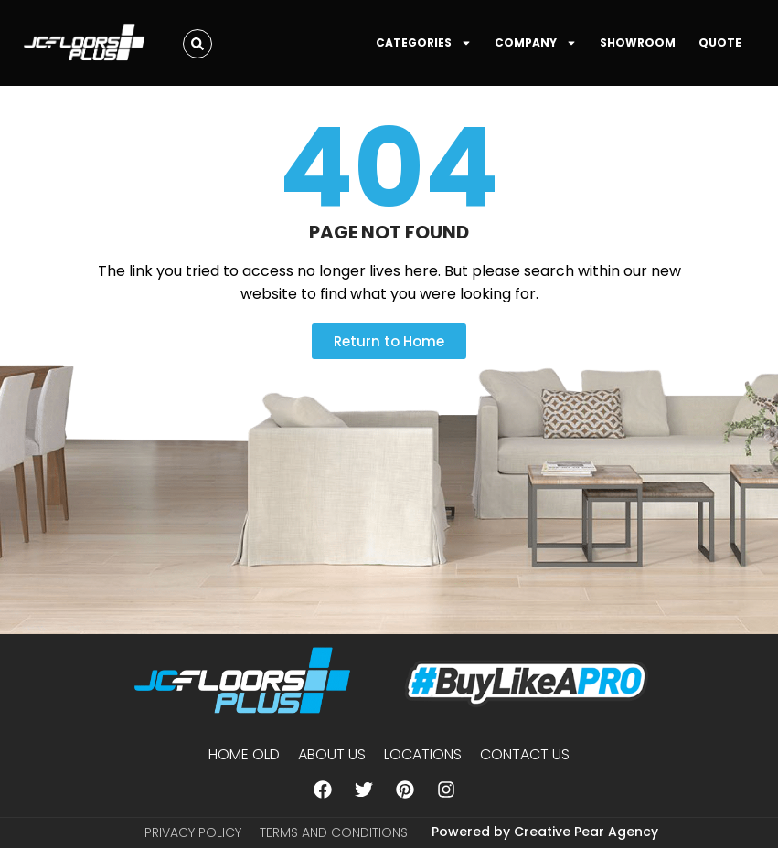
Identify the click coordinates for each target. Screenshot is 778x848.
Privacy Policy (192, 832)
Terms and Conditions (334, 832)
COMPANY (536, 43)
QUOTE (719, 42)
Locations (423, 754)
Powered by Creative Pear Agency (545, 831)
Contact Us (525, 754)
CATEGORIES (424, 43)
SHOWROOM (638, 42)
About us (332, 754)
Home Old (244, 754)
